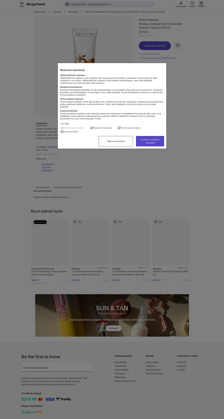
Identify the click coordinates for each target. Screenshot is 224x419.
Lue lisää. (64, 123)
